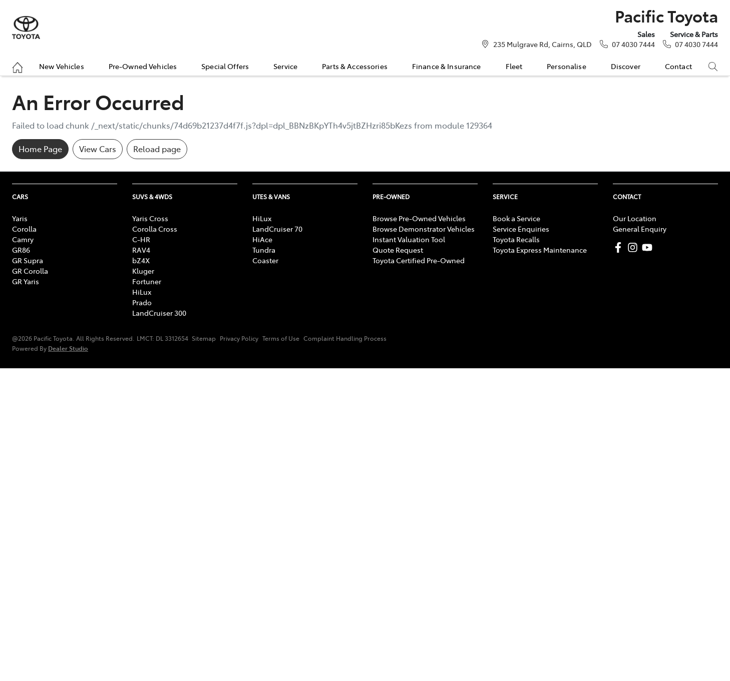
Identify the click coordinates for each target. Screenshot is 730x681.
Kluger (143, 271)
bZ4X (141, 260)
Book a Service (516, 218)
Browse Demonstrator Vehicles (424, 229)
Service (285, 66)
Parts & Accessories (355, 66)
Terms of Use (280, 338)
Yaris (20, 218)
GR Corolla (30, 271)
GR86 (21, 250)
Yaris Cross (150, 218)
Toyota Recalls (516, 239)
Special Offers (225, 66)
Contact (678, 66)
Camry (23, 239)
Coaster (265, 260)
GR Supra (27, 260)
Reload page (157, 148)
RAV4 (141, 250)
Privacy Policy (239, 338)
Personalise (566, 66)
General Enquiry (639, 229)
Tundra (263, 250)
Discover (625, 66)
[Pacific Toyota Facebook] (620, 247)
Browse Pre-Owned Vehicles (419, 218)
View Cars (97, 148)
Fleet (514, 66)
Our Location (634, 218)
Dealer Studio (68, 348)
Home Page (40, 148)
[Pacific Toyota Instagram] (634, 247)
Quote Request (398, 250)
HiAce (262, 239)
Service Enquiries (521, 229)
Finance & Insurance (446, 66)
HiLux (141, 292)
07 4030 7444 (633, 44)
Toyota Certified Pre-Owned (419, 260)
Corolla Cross (154, 229)
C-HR (141, 239)
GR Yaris (25, 281)
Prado (142, 302)
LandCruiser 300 (159, 313)
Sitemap (204, 338)
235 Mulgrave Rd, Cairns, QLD (542, 44)
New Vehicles (61, 66)
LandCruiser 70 (277, 229)
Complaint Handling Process (345, 338)
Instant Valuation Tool (409, 239)
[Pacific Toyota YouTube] (649, 247)
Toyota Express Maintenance (540, 250)
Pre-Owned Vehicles (143, 66)
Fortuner (146, 281)
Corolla (24, 229)
